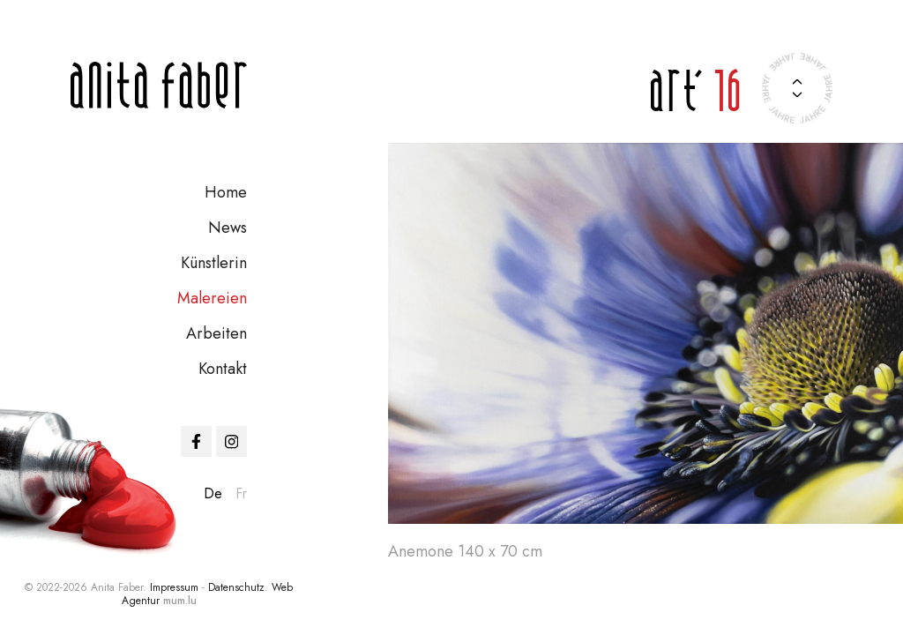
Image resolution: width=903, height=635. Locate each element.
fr (241, 493)
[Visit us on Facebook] (196, 441)
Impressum (174, 587)
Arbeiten (216, 333)
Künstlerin (214, 262)
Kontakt (222, 368)
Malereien (212, 298)
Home (226, 192)
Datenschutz (236, 587)
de (213, 493)
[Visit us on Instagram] (231, 441)
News (227, 227)
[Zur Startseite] (159, 85)
